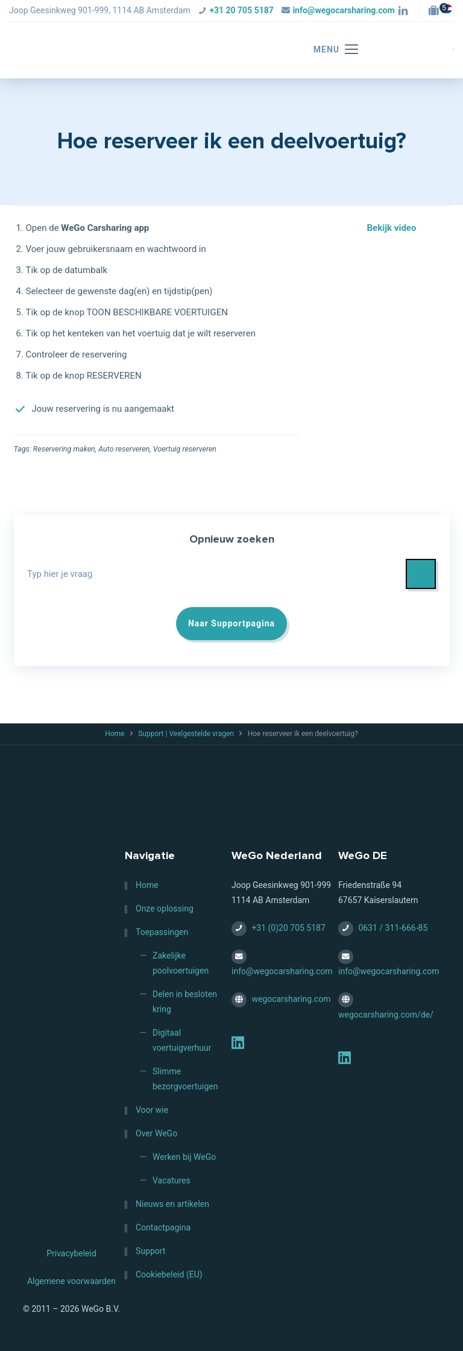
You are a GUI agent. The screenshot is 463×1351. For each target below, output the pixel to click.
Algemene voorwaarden (71, 1281)
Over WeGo (156, 1133)
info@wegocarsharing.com (282, 971)
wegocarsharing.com (290, 999)
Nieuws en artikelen (172, 1204)
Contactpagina (163, 1227)
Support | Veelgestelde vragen (186, 733)
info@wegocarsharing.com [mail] (343, 10)
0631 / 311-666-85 (392, 928)
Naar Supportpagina (231, 623)
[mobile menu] (330, 49)
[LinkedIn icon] (403, 11)
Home (114, 733)
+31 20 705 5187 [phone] (241, 10)
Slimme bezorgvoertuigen (185, 1078)
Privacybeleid (71, 1253)
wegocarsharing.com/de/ (385, 1014)
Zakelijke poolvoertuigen (181, 963)
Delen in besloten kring (185, 1001)
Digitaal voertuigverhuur (182, 1040)
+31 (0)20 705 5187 (288, 928)
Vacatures (172, 1180)
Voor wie (152, 1110)
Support (150, 1251)
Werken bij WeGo (184, 1157)
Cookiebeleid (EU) (169, 1274)
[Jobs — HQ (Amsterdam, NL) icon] (437, 11)
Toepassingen (162, 932)
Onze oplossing (165, 908)
